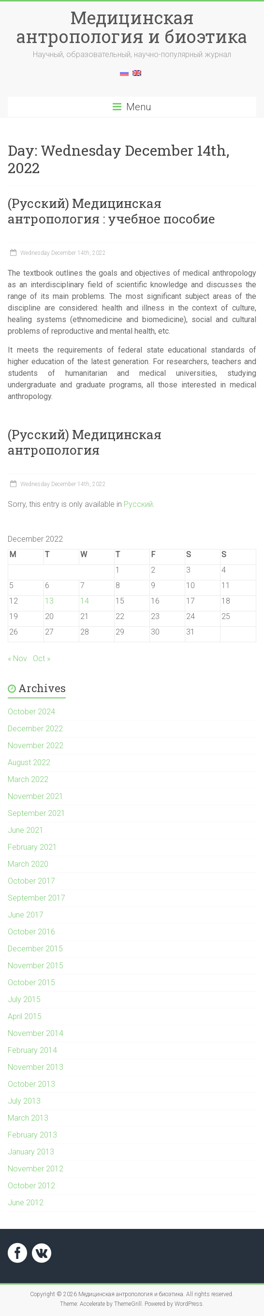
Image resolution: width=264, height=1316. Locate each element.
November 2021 (35, 796)
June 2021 (26, 830)
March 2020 (28, 864)
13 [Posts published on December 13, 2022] (49, 601)
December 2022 (35, 728)
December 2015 (35, 948)
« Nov (17, 658)
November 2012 (35, 1168)
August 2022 (29, 762)
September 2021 (36, 813)
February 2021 (32, 847)
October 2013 (31, 1084)
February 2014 (32, 1050)
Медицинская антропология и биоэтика (131, 27)
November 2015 (35, 965)
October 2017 (31, 881)
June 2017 (26, 914)
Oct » (41, 658)
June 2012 (26, 1202)
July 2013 (24, 1101)
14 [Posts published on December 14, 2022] (84, 601)
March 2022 (28, 779)
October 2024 (31, 711)
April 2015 (25, 1016)
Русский (138, 504)
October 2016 (31, 931)
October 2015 (31, 982)
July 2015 (24, 999)
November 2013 (35, 1067)
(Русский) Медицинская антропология (84, 442)
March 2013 (28, 1118)
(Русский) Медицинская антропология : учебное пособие (111, 211)
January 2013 (31, 1151)
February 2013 (32, 1134)
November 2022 (35, 745)
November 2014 (35, 1033)
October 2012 (31, 1185)
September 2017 (36, 897)
